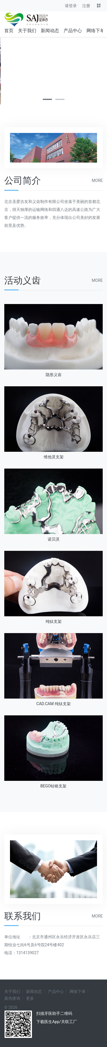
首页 (8, 30)
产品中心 (73, 30)
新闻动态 (50, 30)
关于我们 (27, 30)
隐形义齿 (54, 374)
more (97, 180)
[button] (47, 99)
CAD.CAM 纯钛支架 (53, 703)
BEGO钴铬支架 (54, 786)
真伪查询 (12, 998)
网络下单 (95, 30)
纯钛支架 (54, 621)
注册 (86, 5)
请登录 (71, 5)
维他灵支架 (54, 457)
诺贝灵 (54, 539)
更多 (30, 998)
